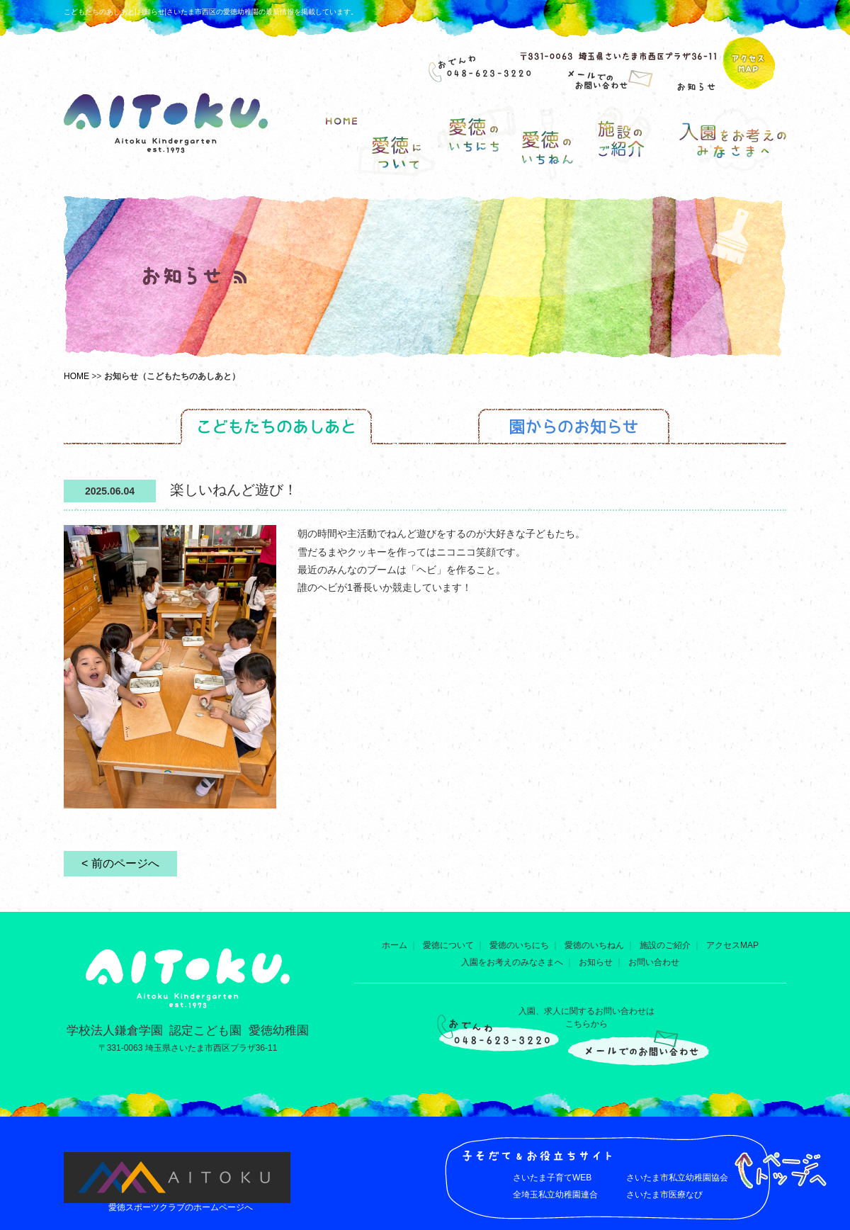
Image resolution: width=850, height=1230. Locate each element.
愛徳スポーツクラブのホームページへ (180, 1207)
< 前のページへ (120, 863)
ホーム (394, 945)
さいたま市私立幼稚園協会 (677, 1178)
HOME (76, 376)
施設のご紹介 (665, 945)
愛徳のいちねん (594, 945)
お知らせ (596, 962)
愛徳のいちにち (519, 945)
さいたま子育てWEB (552, 1178)
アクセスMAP (732, 945)
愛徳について (448, 945)
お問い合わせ (653, 962)
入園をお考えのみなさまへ (512, 962)
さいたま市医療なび (664, 1195)
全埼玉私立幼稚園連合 (555, 1195)
